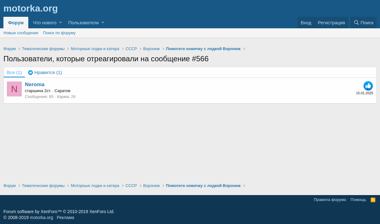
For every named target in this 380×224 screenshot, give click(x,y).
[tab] (45, 72)
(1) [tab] (14, 72)
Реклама (65, 217)
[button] (60, 22)
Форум (16, 22)
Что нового (44, 22)
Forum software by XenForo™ (58, 211)
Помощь (358, 199)
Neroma (34, 84)
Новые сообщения (20, 32)
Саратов (62, 90)
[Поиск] (363, 22)
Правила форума (330, 199)
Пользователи (83, 22)
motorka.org (41, 217)
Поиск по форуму (59, 32)
